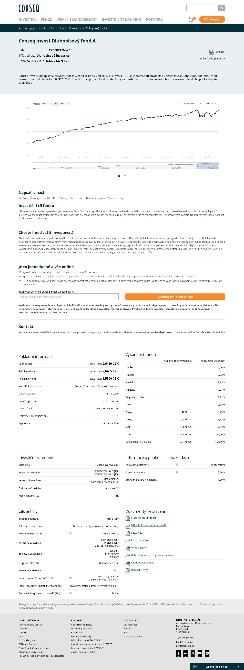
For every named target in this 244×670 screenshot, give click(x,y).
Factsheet (220, 51)
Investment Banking (121, 19)
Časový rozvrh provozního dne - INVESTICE (91, 644)
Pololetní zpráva (140, 540)
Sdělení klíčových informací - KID (149, 525)
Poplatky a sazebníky (81, 636)
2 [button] (125, 176)
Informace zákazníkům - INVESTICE (87, 648)
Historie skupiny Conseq (30, 624)
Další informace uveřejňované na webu (152, 555)
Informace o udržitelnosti (31, 652)
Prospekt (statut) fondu (144, 517)
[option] (122, 137)
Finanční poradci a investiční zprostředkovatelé (41, 655)
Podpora (154, 19)
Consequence (130, 624)
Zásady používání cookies (83, 652)
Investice (27, 19)
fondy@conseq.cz (184, 642)
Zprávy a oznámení (133, 636)
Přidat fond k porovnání (212, 58)
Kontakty (23, 632)
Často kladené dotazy (81, 624)
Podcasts (128, 628)
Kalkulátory (76, 632)
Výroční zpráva (139, 547)
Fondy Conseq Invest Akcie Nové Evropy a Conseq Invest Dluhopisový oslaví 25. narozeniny (73, 198)
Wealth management (77, 19)
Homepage (30, 28)
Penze (46, 19)
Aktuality (131, 620)
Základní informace (28, 644)
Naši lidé (23, 628)
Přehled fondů (59, 28)
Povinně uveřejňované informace (34, 648)
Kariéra (22, 636)
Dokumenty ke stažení (81, 628)
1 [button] (119, 176)
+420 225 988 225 (184, 638)
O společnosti (29, 620)
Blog (126, 632)
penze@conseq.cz (185, 645)
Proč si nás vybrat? (27, 640)
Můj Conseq (212, 19)
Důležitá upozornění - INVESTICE (86, 640)
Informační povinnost (142, 562)
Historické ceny (139, 570)
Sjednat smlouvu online (175, 297)
